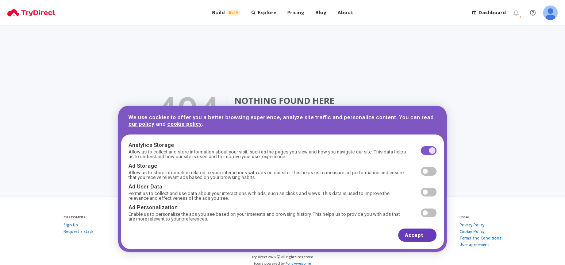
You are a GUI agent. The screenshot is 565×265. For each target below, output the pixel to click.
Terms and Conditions (480, 238)
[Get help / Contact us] (532, 12)
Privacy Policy (472, 224)
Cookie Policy (472, 231)
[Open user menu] (550, 12)
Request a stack (78, 231)
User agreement (474, 244)
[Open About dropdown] (345, 12)
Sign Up (71, 224)
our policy (141, 124)
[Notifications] (516, 12)
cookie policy (184, 124)
